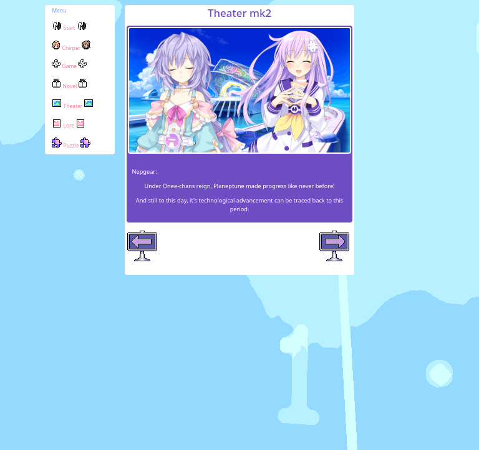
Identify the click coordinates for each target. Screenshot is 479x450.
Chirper (71, 47)
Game (69, 65)
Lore (68, 125)
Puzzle (71, 145)
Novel (69, 85)
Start (69, 27)
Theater (73, 105)
